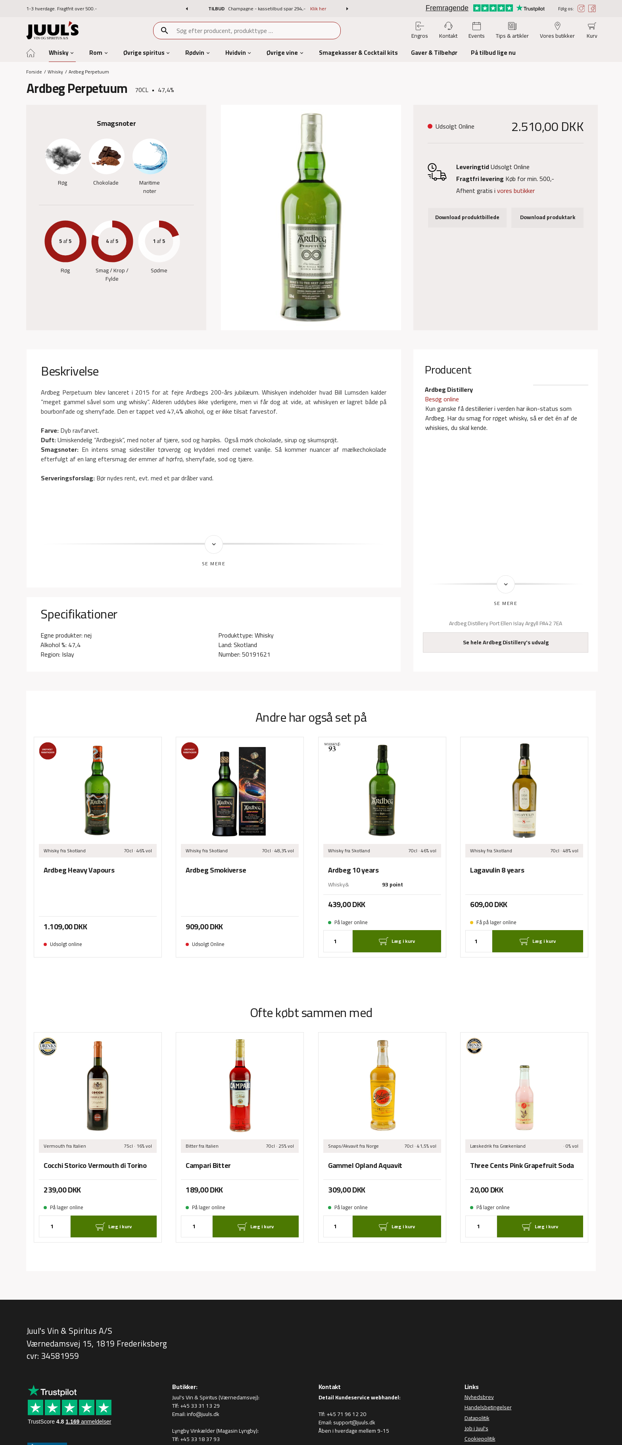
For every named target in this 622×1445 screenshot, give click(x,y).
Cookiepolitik (480, 1439)
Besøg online (442, 399)
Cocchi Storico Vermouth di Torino (95, 1165)
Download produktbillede (467, 217)
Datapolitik (477, 1418)
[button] (186, 8)
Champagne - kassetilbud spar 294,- (267, 8)
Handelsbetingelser (488, 1408)
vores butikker (516, 191)
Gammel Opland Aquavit (365, 1165)
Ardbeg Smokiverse (216, 870)
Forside (34, 71)
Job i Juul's (476, 1428)
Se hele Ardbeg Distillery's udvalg (506, 642)
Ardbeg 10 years (353, 870)
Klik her (318, 8)
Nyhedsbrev (479, 1397)
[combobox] (258, 30)
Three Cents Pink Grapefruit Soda (522, 1165)
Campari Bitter (208, 1165)
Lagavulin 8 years (497, 870)
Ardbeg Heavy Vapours (79, 870)
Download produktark (547, 217)
